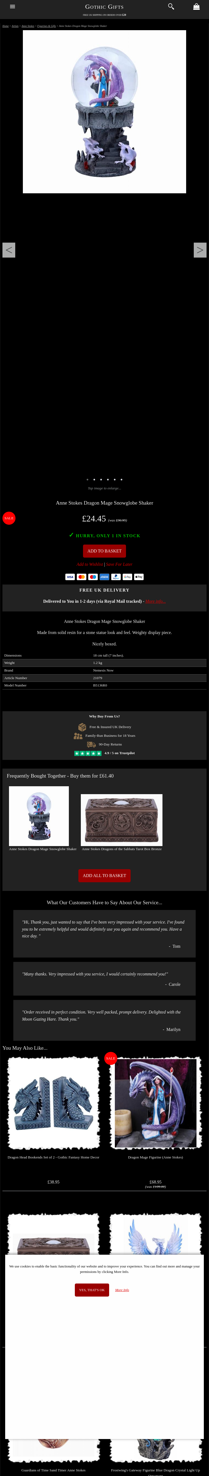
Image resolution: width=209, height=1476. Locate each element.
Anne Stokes (27, 25)
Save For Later (119, 564)
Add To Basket (104, 551)
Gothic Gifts (104, 6)
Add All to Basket (104, 875)
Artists (15, 25)
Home (5, 25)
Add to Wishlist (90, 564)
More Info (122, 1290)
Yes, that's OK (92, 1290)
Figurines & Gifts (46, 25)
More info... (155, 601)
